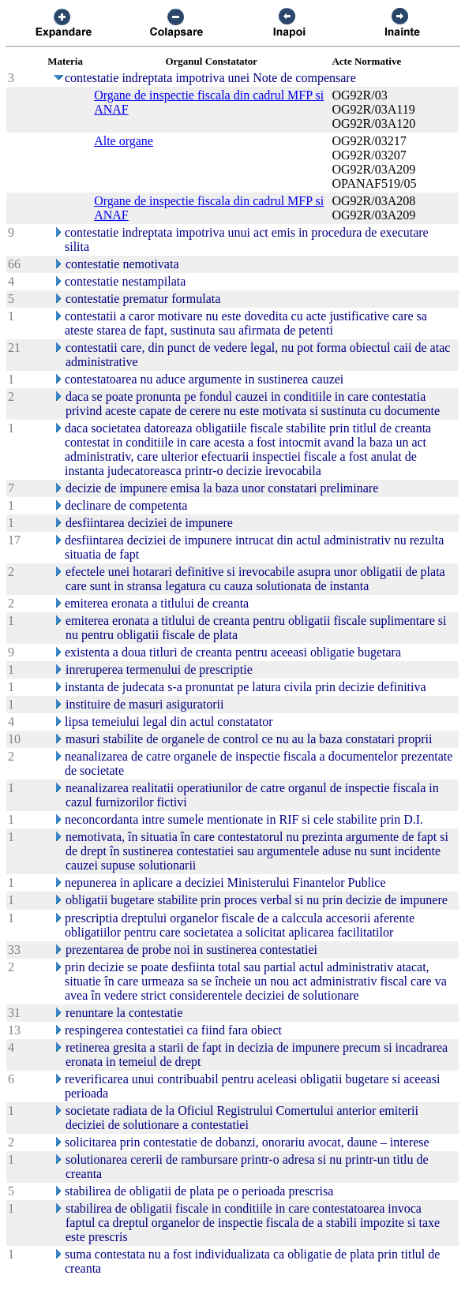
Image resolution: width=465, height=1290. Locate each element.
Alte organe (123, 141)
